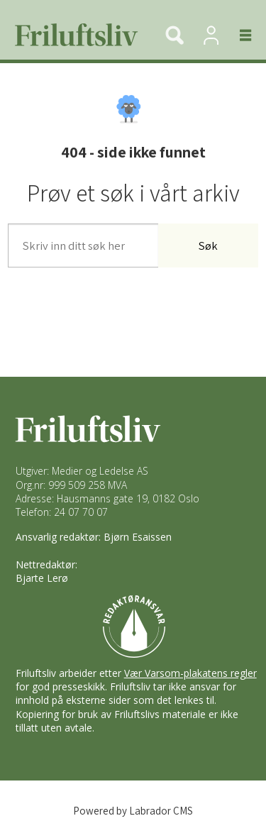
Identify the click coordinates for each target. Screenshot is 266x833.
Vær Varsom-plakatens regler (190, 673)
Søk (208, 245)
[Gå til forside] (71, 35)
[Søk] (174, 35)
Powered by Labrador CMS (133, 810)
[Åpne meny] (237, 35)
